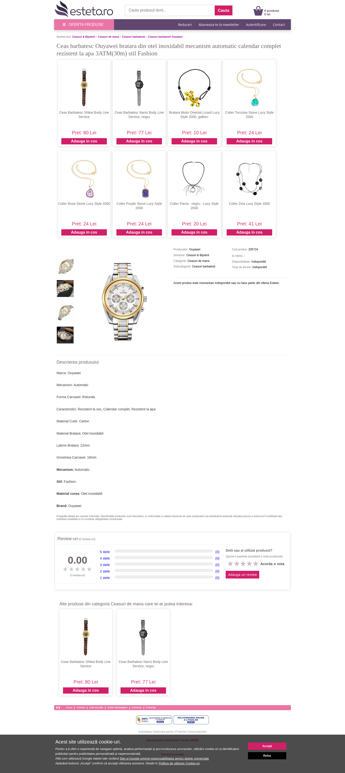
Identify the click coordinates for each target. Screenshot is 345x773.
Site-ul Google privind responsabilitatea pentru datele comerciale (164, 758)
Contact (279, 24)
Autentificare (256, 24)
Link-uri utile (96, 707)
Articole (81, 707)
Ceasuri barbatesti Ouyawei (165, 36)
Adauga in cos (84, 141)
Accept (267, 746)
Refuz (267, 755)
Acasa (69, 707)
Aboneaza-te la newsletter (219, 24)
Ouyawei (74, 506)
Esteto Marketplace (118, 707)
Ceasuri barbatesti (133, 36)
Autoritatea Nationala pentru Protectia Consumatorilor (172, 731)
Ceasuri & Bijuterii (83, 36)
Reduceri (185, 24)
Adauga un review (242, 575)
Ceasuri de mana (108, 36)
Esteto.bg (151, 707)
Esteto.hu (137, 707)
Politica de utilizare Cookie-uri (179, 763)
